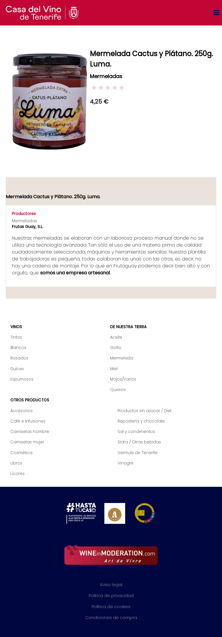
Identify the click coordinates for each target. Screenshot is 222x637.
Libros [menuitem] (16, 463)
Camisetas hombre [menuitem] (29, 431)
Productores (24, 213)
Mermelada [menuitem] (121, 358)
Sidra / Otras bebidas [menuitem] (139, 442)
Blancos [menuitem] (18, 347)
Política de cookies (111, 607)
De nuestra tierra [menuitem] (128, 327)
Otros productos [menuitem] (29, 400)
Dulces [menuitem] (17, 369)
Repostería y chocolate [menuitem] (141, 421)
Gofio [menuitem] (115, 347)
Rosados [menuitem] (19, 358)
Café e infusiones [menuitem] (27, 421)
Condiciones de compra (111, 618)
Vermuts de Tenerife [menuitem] (138, 453)
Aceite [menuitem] (116, 337)
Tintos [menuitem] (16, 337)
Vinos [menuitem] (16, 327)
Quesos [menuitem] (118, 389)
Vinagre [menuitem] (126, 463)
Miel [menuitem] (114, 369)
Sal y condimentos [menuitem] (136, 431)
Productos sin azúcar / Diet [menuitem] (144, 411)
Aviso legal (111, 585)
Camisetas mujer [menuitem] (27, 442)
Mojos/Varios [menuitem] (123, 379)
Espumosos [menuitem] (22, 379)
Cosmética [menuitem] (21, 453)
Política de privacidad (111, 596)
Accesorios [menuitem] (21, 411)
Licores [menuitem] (17, 473)
